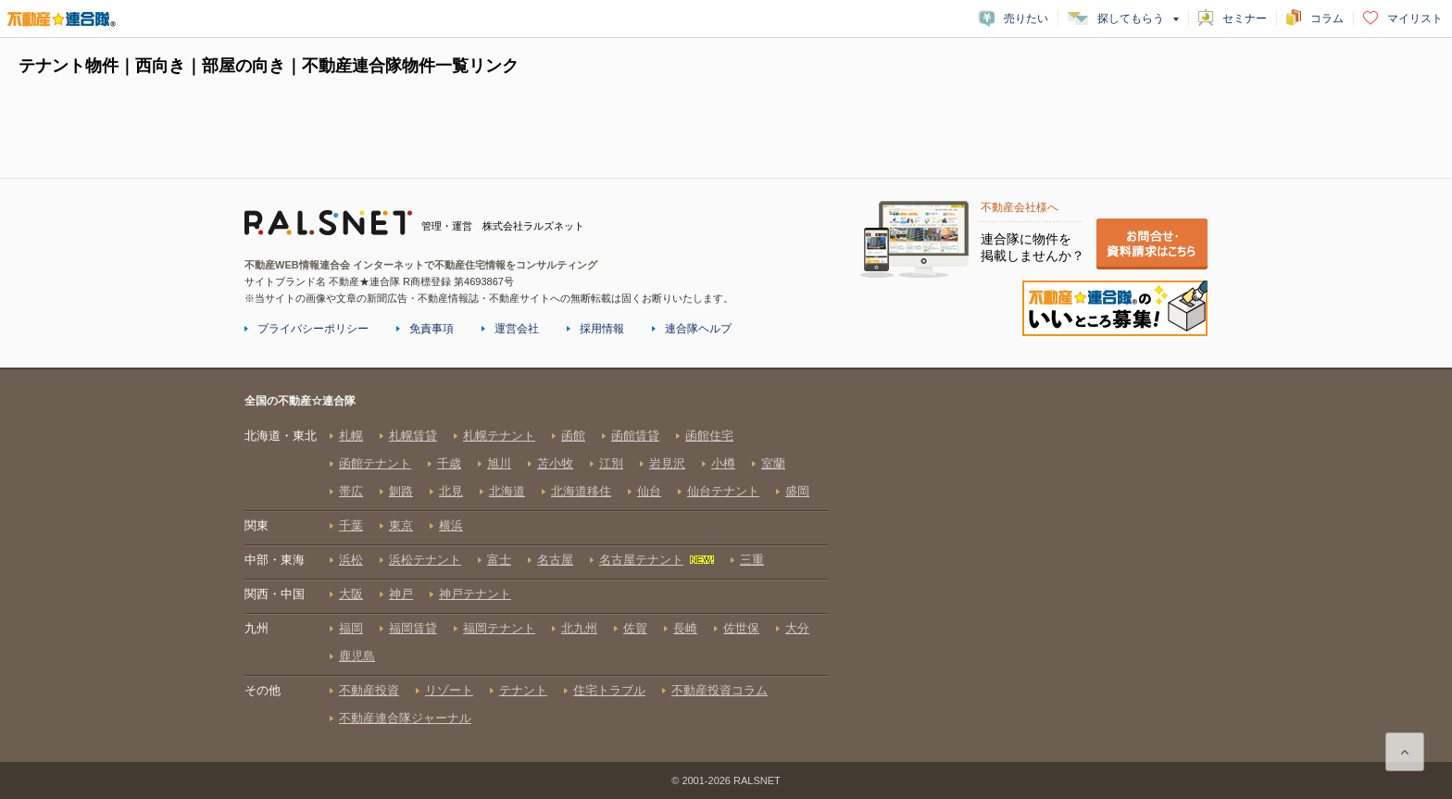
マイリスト (1415, 18)
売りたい (1026, 18)
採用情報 (602, 328)
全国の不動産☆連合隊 (536, 577)
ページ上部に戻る (1404, 751)
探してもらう (1130, 18)
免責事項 (431, 328)
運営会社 (516, 328)
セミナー (1244, 18)
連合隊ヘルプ (698, 328)
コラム (1327, 18)
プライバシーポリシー (313, 328)
